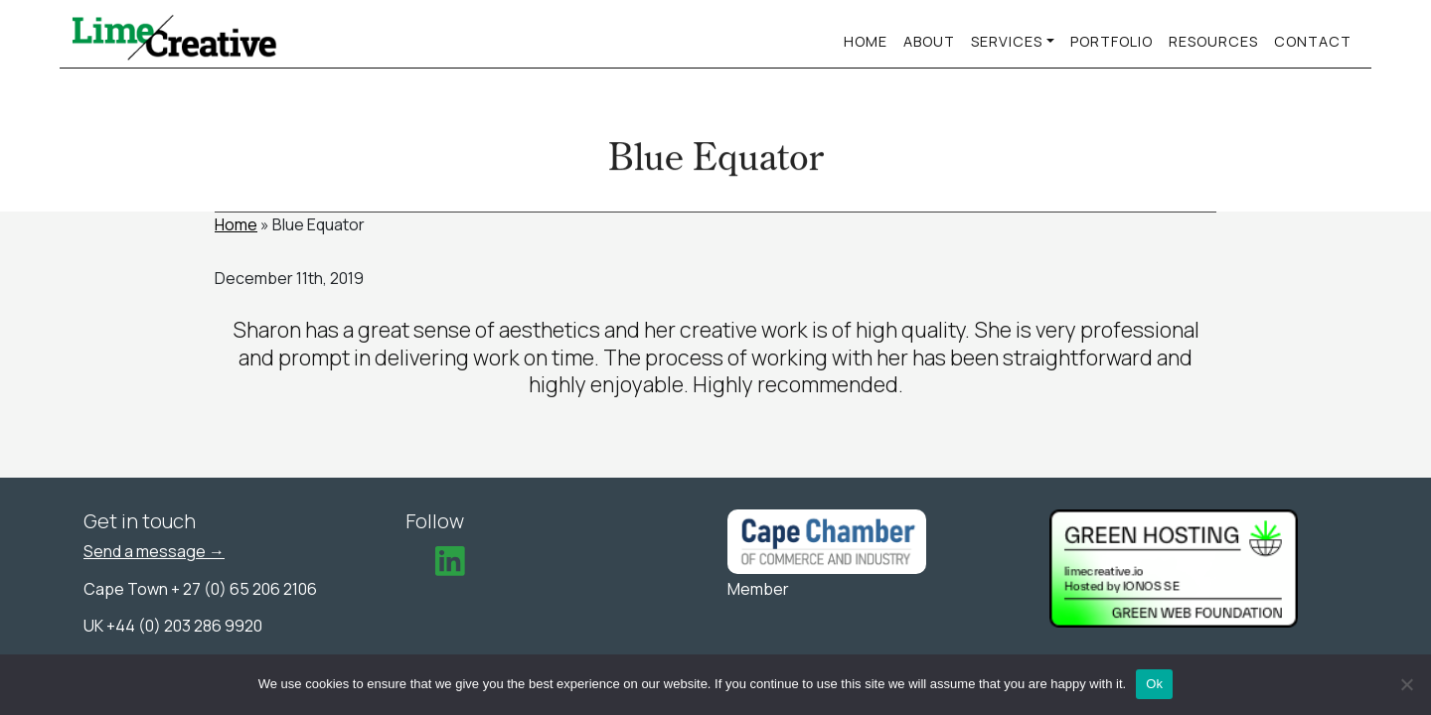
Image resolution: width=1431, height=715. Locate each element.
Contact (1313, 41)
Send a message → (154, 551)
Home (865, 41)
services (1006, 41)
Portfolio (1111, 41)
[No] (1406, 684)
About (929, 41)
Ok (1154, 683)
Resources (1213, 41)
